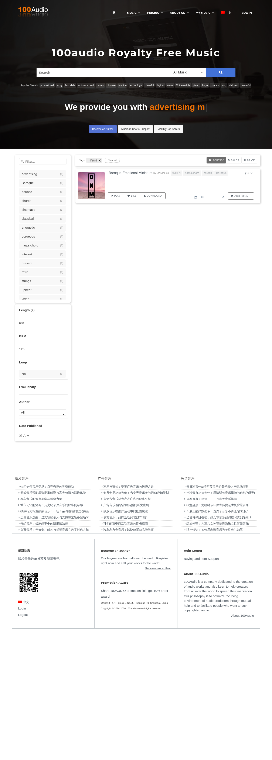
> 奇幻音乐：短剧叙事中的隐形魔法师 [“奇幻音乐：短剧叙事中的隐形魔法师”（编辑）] (43, 650)
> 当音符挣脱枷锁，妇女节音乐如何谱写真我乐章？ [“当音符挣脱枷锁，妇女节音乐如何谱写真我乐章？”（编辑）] (218, 644)
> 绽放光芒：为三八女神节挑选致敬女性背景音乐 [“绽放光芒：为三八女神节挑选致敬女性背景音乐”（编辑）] (216, 650)
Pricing (153, 12)
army (59, 85)
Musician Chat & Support (135, 129)
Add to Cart (242, 195)
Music (132, 12)
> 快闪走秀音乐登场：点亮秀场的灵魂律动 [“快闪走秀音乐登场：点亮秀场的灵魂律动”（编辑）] (46, 613)
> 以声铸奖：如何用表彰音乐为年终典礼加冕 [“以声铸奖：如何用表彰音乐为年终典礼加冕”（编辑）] (213, 656)
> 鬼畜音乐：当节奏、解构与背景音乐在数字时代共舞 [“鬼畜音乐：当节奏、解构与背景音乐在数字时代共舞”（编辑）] (53, 656)
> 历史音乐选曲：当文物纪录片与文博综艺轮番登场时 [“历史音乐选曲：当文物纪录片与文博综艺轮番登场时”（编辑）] (53, 644)
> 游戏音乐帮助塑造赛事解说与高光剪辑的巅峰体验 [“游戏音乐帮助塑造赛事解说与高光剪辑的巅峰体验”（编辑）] (52, 619)
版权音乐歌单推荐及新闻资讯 (39, 686)
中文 (226, 12)
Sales (235, 160)
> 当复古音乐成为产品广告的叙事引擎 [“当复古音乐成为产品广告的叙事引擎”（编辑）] (126, 626)
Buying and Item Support (201, 686)
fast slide (70, 85)
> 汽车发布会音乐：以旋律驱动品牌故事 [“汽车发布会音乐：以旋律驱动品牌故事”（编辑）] (127, 656)
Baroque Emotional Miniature (131, 173)
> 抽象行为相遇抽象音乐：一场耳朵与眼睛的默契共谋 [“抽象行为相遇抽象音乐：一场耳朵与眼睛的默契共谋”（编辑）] (53, 638)
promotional (47, 85)
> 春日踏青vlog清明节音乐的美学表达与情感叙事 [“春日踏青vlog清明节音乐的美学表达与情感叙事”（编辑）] (216, 613)
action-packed (86, 85)
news (170, 85)
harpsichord (192, 173)
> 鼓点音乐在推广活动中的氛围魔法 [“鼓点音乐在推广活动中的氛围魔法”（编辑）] (124, 638)
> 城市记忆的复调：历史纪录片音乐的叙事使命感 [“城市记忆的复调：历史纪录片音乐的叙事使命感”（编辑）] (50, 632)
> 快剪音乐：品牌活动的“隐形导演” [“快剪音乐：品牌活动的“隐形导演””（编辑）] (124, 644)
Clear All (112, 160)
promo (100, 85)
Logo (205, 85)
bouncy (215, 85)
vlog (224, 85)
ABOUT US (177, 12)
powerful (246, 85)
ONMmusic (163, 173)
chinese (111, 85)
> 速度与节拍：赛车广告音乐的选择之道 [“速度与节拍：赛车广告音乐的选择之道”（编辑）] (127, 613)
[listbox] (187, 72)
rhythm (160, 85)
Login (22, 735)
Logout (23, 741)
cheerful (149, 85)
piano (196, 85)
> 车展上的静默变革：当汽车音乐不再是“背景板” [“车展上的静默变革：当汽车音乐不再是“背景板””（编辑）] (216, 638)
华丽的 (176, 173)
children (233, 85)
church (208, 173)
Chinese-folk (183, 85)
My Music (203, 12)
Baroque (221, 173)
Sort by (218, 160)
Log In (247, 12)
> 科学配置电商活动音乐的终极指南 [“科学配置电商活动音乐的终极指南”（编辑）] (124, 650)
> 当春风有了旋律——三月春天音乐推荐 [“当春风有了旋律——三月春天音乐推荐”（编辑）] (210, 626)
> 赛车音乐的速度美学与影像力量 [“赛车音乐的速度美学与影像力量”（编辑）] (40, 626)
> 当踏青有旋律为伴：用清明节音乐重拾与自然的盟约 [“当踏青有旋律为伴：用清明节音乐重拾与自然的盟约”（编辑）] (219, 619)
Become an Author (102, 129)
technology (135, 85)
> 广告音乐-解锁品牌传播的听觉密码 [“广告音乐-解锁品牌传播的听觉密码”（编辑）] (125, 632)
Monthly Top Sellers (168, 129)
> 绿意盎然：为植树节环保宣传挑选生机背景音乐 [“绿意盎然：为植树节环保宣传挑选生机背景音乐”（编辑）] (216, 632)
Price (251, 160)
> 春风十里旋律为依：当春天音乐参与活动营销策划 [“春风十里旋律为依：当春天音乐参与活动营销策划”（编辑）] (135, 619)
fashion (122, 85)
